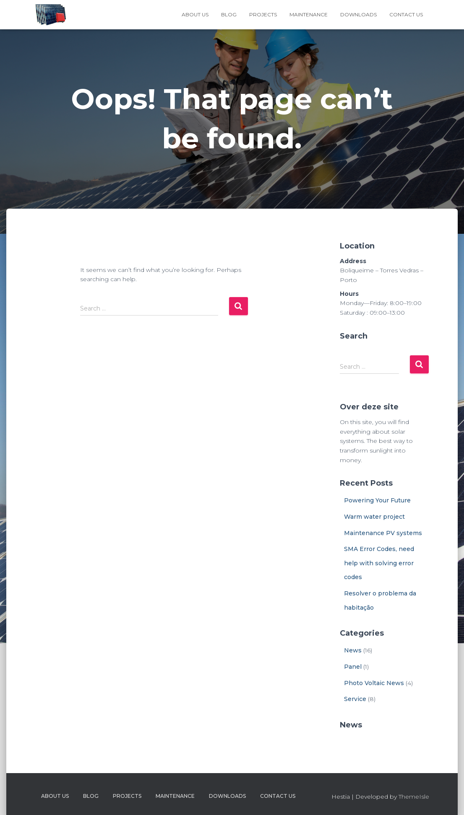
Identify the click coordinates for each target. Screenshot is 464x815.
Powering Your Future (377, 500)
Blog (229, 14)
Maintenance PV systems (383, 533)
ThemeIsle (414, 796)
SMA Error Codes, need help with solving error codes (379, 563)
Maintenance (308, 14)
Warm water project (374, 516)
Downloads (358, 14)
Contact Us (406, 14)
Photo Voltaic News (374, 683)
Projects (263, 14)
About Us (195, 14)
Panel (353, 666)
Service (355, 699)
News (353, 650)
